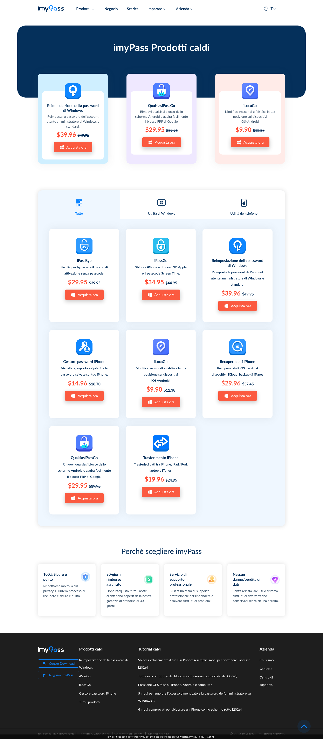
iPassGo (160, 260)
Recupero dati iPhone (237, 361)
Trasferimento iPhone (161, 457)
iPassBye (84, 260)
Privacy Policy (196, 736)
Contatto (266, 668)
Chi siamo (267, 660)
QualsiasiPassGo (161, 105)
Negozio (111, 8)
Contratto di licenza (129, 734)
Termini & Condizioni (94, 734)
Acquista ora (73, 147)
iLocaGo (250, 105)
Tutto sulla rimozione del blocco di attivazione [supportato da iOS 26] (187, 676)
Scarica (132, 8)
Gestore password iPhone (84, 361)
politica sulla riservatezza (56, 734)
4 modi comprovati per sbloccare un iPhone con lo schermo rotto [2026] (190, 709)
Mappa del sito (158, 734)
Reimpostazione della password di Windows (73, 108)
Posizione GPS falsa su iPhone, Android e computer (175, 685)
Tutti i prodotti (89, 702)
